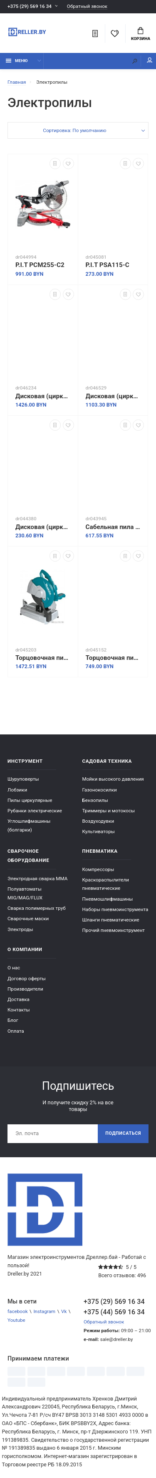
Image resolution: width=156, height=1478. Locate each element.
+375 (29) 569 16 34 (29, 6)
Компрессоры (98, 869)
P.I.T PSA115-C (107, 265)
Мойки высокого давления (113, 779)
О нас (13, 968)
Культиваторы (98, 831)
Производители (25, 989)
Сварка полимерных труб (36, 908)
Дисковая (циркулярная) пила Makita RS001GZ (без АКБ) (113, 396)
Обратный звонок (87, 6)
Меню (17, 60)
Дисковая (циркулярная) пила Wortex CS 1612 (42, 527)
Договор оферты (26, 978)
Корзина (140, 34)
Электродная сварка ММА (37, 878)
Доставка (18, 999)
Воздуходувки (98, 821)
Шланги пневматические (110, 920)
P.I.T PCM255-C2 (39, 265)
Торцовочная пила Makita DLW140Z (42, 658)
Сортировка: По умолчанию (74, 130)
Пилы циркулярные (29, 800)
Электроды (20, 929)
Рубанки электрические (34, 811)
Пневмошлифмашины (107, 899)
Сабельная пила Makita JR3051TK (113, 527)
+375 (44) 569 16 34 (114, 1312)
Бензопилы (95, 800)
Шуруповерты (23, 779)
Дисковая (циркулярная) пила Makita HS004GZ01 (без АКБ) (42, 396)
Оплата (15, 1031)
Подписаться (123, 1133)
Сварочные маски (28, 918)
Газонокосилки (99, 790)
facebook (17, 1311)
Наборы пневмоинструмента (115, 909)
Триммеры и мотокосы (108, 811)
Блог (12, 1020)
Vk (64, 1311)
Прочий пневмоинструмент (113, 930)
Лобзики (17, 790)
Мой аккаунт (150, 60)
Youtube (16, 1320)
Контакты (18, 1010)
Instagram (44, 1311)
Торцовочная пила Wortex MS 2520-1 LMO (113, 658)
